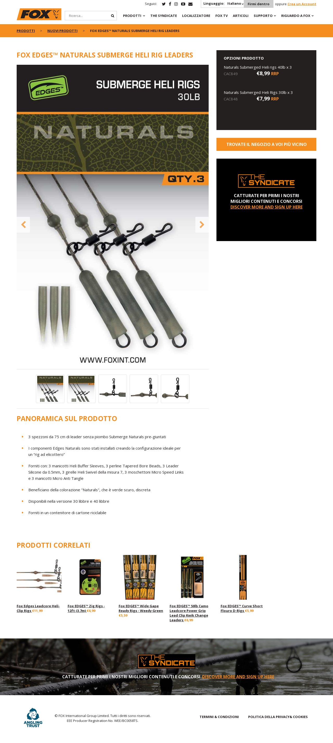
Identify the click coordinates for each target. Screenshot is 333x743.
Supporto (263, 15)
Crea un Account (301, 4)
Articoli (240, 15)
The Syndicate (163, 15)
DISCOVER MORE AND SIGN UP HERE (266, 207)
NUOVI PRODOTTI (62, 30)
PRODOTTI (132, 15)
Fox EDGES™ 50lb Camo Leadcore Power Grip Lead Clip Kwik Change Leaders (189, 613)
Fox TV (221, 15)
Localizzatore (196, 15)
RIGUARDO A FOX (295, 15)
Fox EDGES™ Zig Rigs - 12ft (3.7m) (86, 608)
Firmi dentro (259, 4)
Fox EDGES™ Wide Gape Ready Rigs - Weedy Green (141, 608)
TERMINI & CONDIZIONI (219, 716)
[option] (113, 217)
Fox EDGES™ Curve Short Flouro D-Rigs (242, 608)
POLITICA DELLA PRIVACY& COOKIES (278, 716)
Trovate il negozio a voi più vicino (266, 144)
